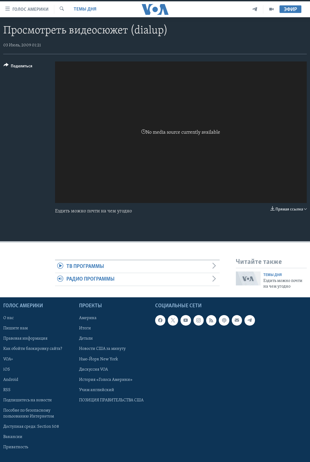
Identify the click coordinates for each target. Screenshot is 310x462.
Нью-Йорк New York (98, 359)
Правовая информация (25, 338)
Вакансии (12, 437)
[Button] (18, 67)
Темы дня (85, 9)
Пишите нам (15, 328)
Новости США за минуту (102, 349)
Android (10, 380)
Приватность (15, 447)
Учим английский (96, 390)
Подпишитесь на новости (27, 400)
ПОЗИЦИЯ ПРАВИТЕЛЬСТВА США (111, 400)
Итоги (85, 328)
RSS (7, 390)
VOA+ (8, 359)
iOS (6, 369)
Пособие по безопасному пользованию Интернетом (28, 413)
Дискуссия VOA (93, 369)
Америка (88, 318)
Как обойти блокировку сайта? (32, 349)
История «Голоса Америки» (105, 380)
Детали (86, 338)
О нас (8, 318)
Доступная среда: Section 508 (31, 427)
